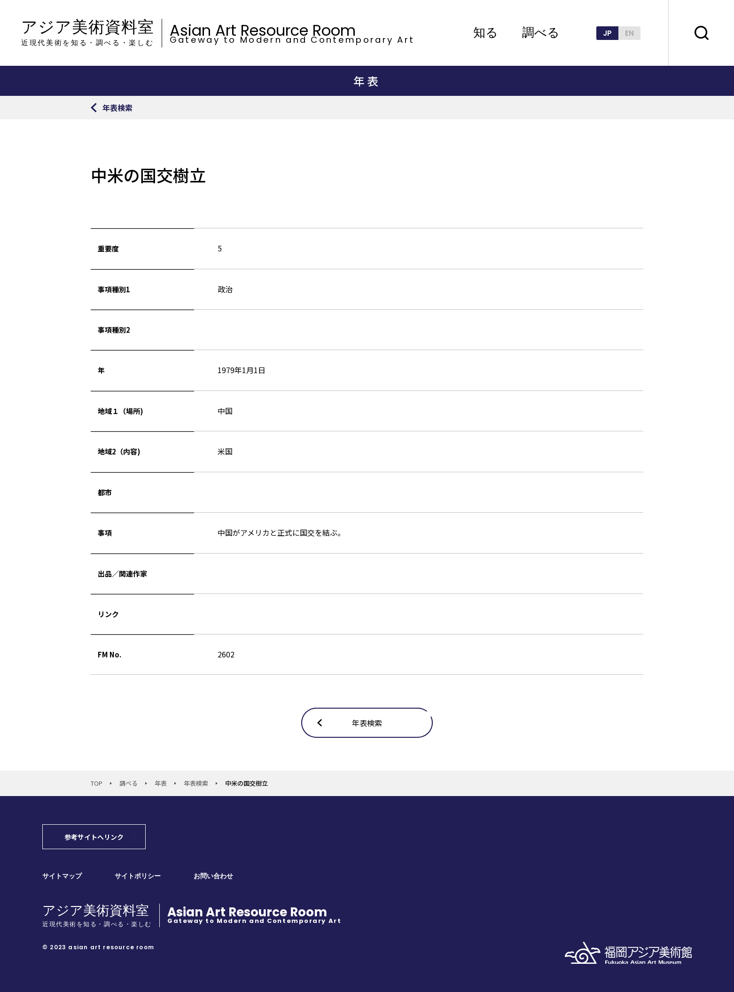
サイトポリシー (138, 876)
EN (629, 33)
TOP (96, 783)
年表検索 (196, 783)
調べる (541, 33)
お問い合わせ (213, 876)
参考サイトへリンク (94, 837)
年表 (161, 783)
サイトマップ (62, 876)
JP (607, 33)
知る (485, 33)
